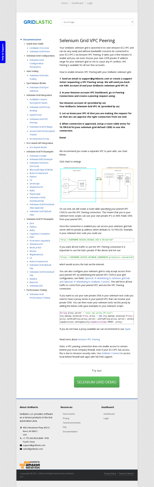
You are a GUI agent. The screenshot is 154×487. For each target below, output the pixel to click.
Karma (33, 251)
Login (90, 3)
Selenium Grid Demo (40, 51)
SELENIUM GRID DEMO (96, 382)
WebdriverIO (36, 187)
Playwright (35, 194)
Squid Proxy (36, 115)
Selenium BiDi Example (41, 159)
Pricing (66, 418)
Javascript (34, 183)
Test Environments (72, 422)
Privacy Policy (110, 473)
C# (31, 180)
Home (64, 3)
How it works (69, 413)
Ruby (32, 190)
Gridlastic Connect (110, 353)
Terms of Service (126, 473)
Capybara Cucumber (40, 234)
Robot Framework (39, 173)
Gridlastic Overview (39, 48)
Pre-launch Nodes (38, 147)
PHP (32, 237)
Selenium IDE (36, 286)
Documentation (32, 39)
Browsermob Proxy (39, 139)
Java (32, 223)
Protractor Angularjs (40, 240)
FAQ (65, 427)
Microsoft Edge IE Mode (41, 170)
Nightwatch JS (36, 254)
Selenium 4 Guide (38, 156)
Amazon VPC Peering (89, 339)
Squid (127, 328)
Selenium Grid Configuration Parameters (37, 63)
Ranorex (34, 282)
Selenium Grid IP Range (41, 127)
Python (33, 176)
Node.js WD (35, 247)
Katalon (33, 279)
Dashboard (77, 3)
